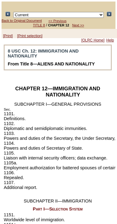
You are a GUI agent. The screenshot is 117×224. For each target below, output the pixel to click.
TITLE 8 (39, 25)
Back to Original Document (22, 20)
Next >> (78, 25)
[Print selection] (29, 36)
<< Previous (57, 21)
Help (110, 40)
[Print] (8, 36)
